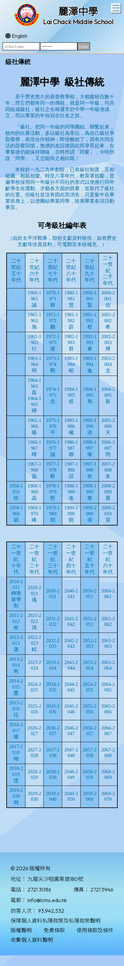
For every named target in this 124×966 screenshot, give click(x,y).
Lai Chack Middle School (78, 22)
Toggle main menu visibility (116, 7)
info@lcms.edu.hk (47, 900)
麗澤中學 (78, 11)
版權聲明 (21, 930)
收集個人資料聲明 (32, 940)
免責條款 (54, 930)
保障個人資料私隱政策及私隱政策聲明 (56, 920)
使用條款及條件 (94, 930)
